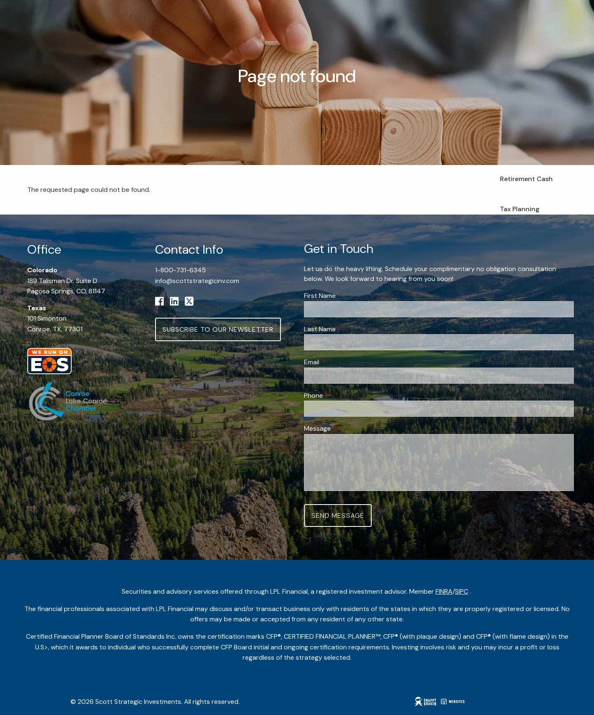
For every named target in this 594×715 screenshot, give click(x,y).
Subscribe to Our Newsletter (218, 329)
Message (349, 428)
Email (343, 362)
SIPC (461, 591)
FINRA (444, 591)
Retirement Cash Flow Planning (526, 184)
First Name (351, 295)
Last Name (351, 329)
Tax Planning (520, 209)
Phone (345, 395)
